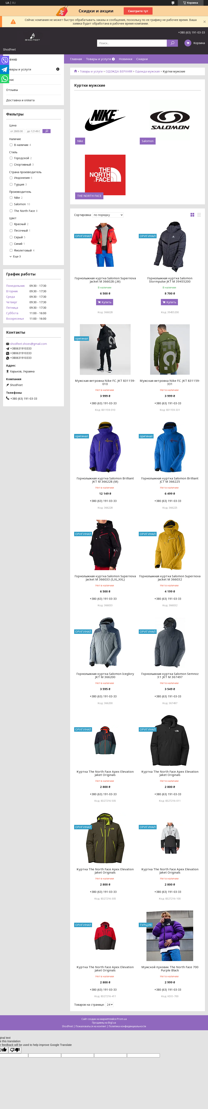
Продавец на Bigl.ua (104, 1022)
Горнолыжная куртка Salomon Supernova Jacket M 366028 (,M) (105, 279)
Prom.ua (122, 1019)
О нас (10, 80)
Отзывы (12, 90)
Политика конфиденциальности (127, 1026)
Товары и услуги (98, 59)
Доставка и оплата (20, 100)
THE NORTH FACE (89, 195)
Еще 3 (17, 256)
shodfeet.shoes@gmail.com (28, 344)
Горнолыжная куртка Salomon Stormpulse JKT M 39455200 (169, 279)
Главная (76, 59)
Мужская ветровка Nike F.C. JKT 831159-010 (105, 382)
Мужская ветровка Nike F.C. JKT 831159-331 (170, 382)
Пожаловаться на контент (91, 1026)
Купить (107, 302)
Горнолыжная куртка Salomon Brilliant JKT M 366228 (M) (105, 480)
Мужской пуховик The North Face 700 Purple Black (169, 968)
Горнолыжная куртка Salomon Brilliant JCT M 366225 (169, 480)
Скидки (142, 59)
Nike (80, 141)
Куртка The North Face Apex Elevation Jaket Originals (105, 773)
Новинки (125, 59)
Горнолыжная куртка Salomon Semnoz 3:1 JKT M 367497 (170, 675)
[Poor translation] (14, 1050)
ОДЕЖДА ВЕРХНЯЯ (119, 71)
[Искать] (172, 43)
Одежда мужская (147, 71)
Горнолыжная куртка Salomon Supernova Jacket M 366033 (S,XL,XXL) (105, 577)
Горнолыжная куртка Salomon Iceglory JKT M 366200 (105, 675)
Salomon (148, 141)
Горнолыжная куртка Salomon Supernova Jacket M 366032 (169, 577)
